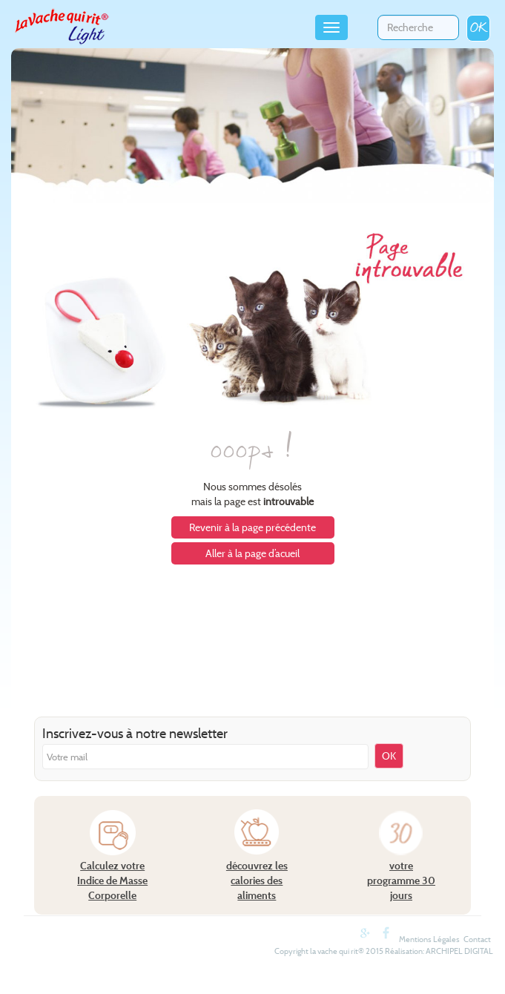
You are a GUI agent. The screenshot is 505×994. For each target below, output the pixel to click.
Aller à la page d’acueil (252, 553)
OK (478, 28)
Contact (477, 939)
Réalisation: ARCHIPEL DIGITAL (439, 951)
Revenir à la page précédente (252, 527)
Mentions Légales (429, 939)
